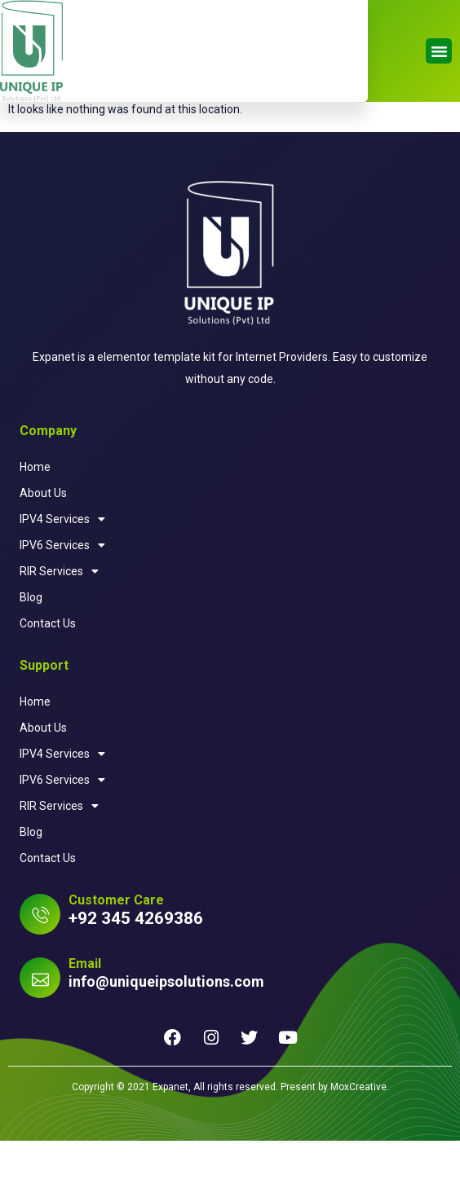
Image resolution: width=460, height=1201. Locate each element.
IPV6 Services (62, 605)
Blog (31, 657)
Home (35, 527)
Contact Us (48, 683)
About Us (43, 553)
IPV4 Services (62, 579)
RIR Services (59, 631)
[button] (439, 51)
